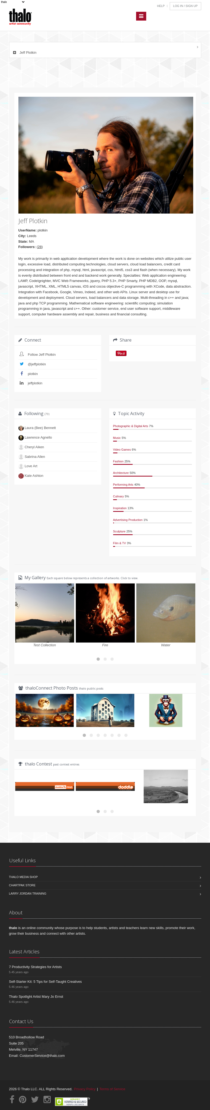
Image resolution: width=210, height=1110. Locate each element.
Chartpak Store (22, 885)
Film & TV (119, 543)
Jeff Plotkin (24, 53)
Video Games (122, 449)
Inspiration (120, 508)
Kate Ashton (34, 476)
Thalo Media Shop (23, 877)
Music (117, 437)
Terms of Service (112, 1089)
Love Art (31, 466)
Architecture (121, 472)
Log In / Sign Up (185, 5)
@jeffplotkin (37, 364)
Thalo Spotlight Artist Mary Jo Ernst (36, 997)
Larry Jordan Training (27, 893)
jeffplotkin (35, 383)
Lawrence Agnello (38, 437)
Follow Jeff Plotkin (42, 355)
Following (36, 413)
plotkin (33, 374)
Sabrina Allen (35, 457)
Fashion (118, 461)
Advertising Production (128, 519)
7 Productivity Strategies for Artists (35, 967)
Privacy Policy (85, 1089)
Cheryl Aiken (34, 447)
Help (161, 5)
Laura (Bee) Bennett (40, 428)
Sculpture (119, 531)
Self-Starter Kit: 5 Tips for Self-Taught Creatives (45, 982)
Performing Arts (123, 484)
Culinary (118, 496)
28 (39, 247)
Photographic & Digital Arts (130, 426)
